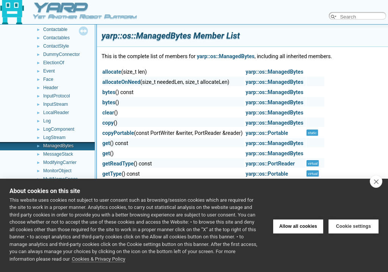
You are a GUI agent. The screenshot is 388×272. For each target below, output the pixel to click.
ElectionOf (53, 62)
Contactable (55, 29)
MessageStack (58, 154)
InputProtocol (56, 96)
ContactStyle (56, 46)
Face (48, 79)
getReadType (118, 164)
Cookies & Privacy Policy (98, 259)
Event (49, 71)
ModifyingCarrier (60, 162)
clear (108, 113)
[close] (376, 181)
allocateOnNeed (121, 82)
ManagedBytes (58, 145)
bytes (108, 92)
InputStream (55, 104)
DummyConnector (61, 54)
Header (50, 87)
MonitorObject (57, 170)
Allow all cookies (298, 225)
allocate (111, 72)
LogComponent (58, 129)
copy (108, 123)
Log (47, 121)
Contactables (56, 37)
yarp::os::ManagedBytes (225, 56)
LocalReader (56, 112)
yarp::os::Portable (267, 133)
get (106, 143)
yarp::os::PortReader (270, 164)
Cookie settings (353, 225)
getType (112, 174)
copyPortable (118, 133)
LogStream (54, 137)
